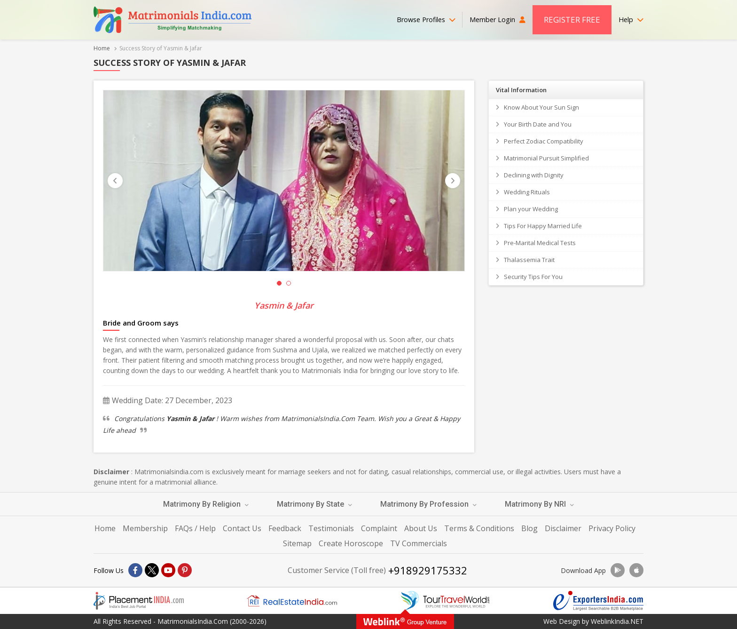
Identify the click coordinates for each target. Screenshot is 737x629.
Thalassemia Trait (529, 259)
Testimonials (331, 528)
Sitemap (297, 543)
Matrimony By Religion (206, 504)
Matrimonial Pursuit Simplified (546, 158)
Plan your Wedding (531, 209)
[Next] (452, 180)
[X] (152, 570)
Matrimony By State (314, 504)
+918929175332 (427, 570)
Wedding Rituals (527, 192)
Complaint (379, 528)
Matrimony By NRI (539, 504)
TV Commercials (418, 543)
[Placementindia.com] (139, 601)
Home (102, 48)
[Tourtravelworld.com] (445, 601)
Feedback (284, 528)
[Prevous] (115, 180)
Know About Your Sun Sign (541, 107)
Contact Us (242, 528)
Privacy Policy (611, 528)
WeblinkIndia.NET (617, 621)
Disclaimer (563, 528)
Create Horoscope (351, 543)
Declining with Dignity (534, 175)
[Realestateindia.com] (292, 601)
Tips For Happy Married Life (543, 226)
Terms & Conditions (479, 528)
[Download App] (618, 570)
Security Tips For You (533, 276)
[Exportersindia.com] (598, 601)
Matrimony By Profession (428, 504)
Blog (529, 528)
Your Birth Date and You (538, 124)
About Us (420, 528)
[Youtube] (168, 570)
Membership (145, 528)
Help (631, 19)
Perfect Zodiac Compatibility (543, 141)
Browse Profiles (426, 19)
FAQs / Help (195, 528)
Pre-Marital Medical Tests (540, 243)
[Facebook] (135, 570)
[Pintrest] (185, 570)
